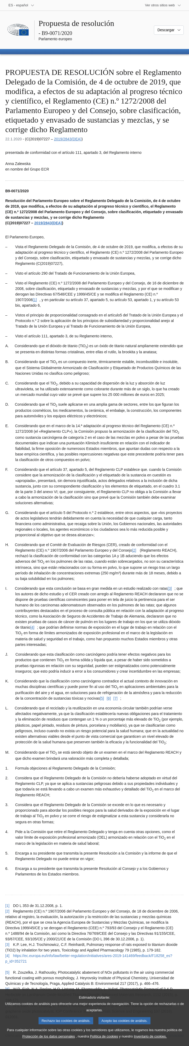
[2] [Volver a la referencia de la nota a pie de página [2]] (7, 911)
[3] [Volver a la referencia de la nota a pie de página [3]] (7, 944)
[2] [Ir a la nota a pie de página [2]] (134, 550)
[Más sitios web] (163, 5)
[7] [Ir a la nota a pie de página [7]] (116, 698)
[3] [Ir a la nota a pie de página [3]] (170, 588)
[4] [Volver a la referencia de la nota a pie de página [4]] (7, 956)
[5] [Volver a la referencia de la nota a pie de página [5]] (7, 972)
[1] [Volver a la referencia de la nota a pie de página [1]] (7, 906)
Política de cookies (104, 1042)
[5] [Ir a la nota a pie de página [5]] (102, 698)
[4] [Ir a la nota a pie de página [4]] (32, 627)
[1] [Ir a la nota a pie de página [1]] (35, 300)
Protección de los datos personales (48, 1042)
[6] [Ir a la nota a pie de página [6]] (109, 698)
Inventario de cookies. (150, 1042)
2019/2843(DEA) (67, 139)
